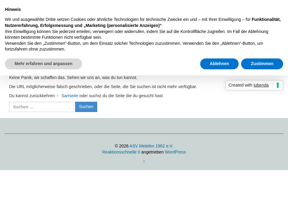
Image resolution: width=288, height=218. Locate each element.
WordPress (175, 152)
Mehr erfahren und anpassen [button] (43, 63)
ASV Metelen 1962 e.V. (151, 146)
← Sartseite (67, 95)
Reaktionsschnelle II (121, 152)
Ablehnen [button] (219, 63)
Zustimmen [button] (262, 63)
